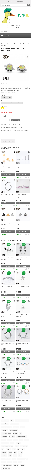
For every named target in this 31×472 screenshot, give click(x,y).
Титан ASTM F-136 (6, 97)
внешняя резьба (13, 430)
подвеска (4, 452)
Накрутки (9, 44)
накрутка (3, 132)
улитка (3, 462)
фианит (26, 130)
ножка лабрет (24, 446)
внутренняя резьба (6, 433)
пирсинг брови (20, 449)
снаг (15, 455)
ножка (16, 446)
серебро (4, 455)
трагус (13, 458)
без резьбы (4, 430)
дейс (21, 433)
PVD (12, 420)
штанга (22, 465)
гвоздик (15, 433)
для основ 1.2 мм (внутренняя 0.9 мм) (11, 103)
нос (3, 449)
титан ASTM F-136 (11, 130)
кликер (9, 439)
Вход (10, 1)
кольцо (15, 439)
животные (4, 436)
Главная (3, 44)
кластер (4, 439)
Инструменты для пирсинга (22, 420)
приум (10, 452)
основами (20, 87)
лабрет (26, 439)
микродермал (5, 443)
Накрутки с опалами (17, 127)
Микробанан (5, 423)
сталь (20, 455)
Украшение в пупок (6, 427)
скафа (10, 455)
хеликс (20, 462)
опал (5, 130)
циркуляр (16, 465)
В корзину (15, 120)
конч (21, 439)
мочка (12, 443)
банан (22, 427)
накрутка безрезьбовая (7, 446)
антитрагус (16, 427)
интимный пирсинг (21, 436)
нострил (8, 449)
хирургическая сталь (7, 465)
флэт (15, 462)
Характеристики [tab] (8, 141)
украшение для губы (22, 458)
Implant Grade (19, 130)
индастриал (12, 436)
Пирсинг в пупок (14, 423)
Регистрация (19, 1)
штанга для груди (6, 468)
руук (15, 452)
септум (20, 452)
